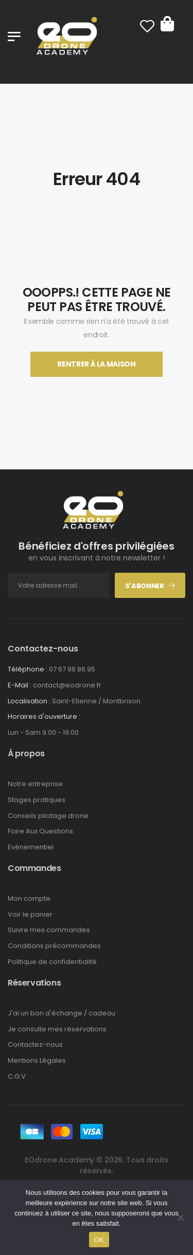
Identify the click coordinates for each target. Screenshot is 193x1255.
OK (99, 1240)
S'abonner (144, 586)
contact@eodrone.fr (67, 685)
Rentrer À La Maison (96, 364)
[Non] (180, 1217)
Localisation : (29, 701)
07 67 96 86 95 (72, 669)
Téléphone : (27, 669)
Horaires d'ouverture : (44, 717)
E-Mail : (19, 685)
